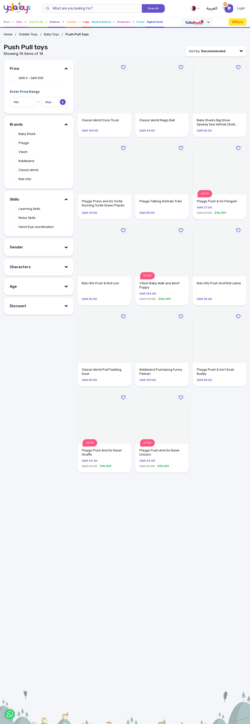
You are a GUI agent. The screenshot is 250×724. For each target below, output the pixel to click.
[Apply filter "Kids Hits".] (39, 179)
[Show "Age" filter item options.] (39, 286)
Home (8, 34)
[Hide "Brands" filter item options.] (39, 124)
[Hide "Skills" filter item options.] (39, 199)
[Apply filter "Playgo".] (39, 143)
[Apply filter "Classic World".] (39, 170)
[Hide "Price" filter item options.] (39, 68)
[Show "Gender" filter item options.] (39, 247)
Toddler (73, 22)
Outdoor (57, 22)
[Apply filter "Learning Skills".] (39, 208)
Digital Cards (155, 22)
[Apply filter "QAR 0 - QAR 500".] (39, 78)
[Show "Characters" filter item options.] (39, 267)
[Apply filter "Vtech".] (39, 152)
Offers (237, 22)
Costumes (125, 22)
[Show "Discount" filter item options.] (39, 306)
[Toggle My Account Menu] (241, 8)
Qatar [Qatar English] (195, 8)
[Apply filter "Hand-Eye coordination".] (39, 227)
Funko (140, 22)
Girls (21, 22)
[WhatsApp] (10, 714)
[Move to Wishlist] (123, 67)
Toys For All (38, 22)
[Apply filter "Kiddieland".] (39, 161)
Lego (86, 22)
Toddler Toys (28, 34)
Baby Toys (51, 34)
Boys (9, 22)
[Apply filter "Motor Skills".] (39, 217)
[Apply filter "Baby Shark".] (39, 134)
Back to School (103, 22)
